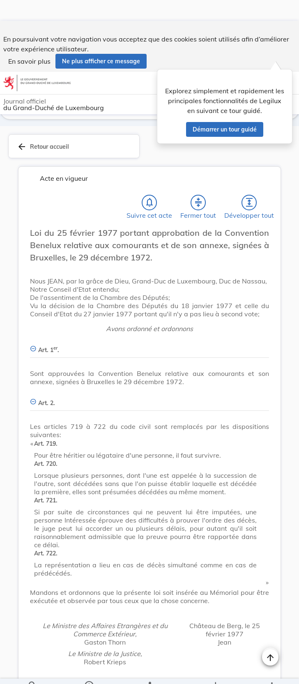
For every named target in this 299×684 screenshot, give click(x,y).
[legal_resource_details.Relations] (149, 671)
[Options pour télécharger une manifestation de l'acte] (215, 671)
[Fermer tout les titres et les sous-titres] (198, 198)
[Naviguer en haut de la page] (270, 636)
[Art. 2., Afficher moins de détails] (149, 393)
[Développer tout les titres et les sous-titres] (249, 198)
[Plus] (271, 671)
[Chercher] (32, 671)
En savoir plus (29, 40)
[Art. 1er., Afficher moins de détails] (149, 340)
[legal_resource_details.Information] (89, 671)
